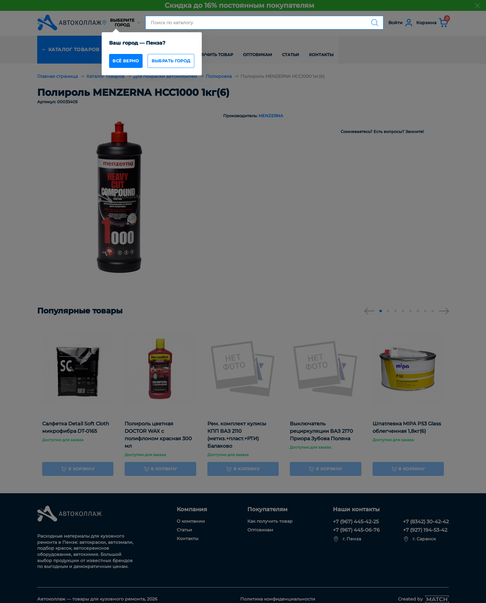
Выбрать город (182, 62)
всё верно (129, 62)
